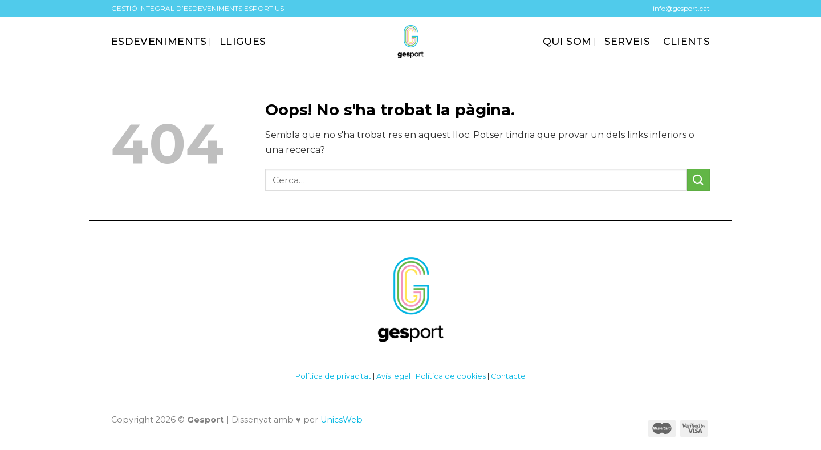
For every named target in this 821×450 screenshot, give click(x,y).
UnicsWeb (341, 420)
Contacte (508, 376)
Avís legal (393, 376)
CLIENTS (686, 41)
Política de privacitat (333, 376)
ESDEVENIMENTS (159, 41)
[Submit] (698, 180)
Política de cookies (451, 376)
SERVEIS (627, 41)
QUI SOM (567, 41)
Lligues (243, 41)
